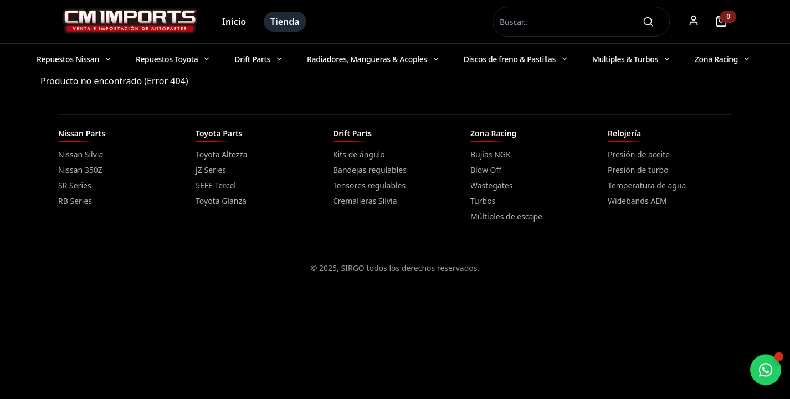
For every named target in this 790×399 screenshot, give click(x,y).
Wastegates (491, 185)
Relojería (624, 133)
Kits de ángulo (359, 154)
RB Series (75, 201)
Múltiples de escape (506, 216)
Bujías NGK (490, 154)
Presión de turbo (638, 170)
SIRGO (353, 268)
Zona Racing (493, 133)
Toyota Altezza (222, 154)
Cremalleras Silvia (365, 201)
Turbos (482, 201)
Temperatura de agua (647, 185)
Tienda (285, 22)
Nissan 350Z (80, 170)
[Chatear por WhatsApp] (765, 370)
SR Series (74, 185)
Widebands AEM (637, 201)
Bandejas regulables (370, 170)
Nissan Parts (81, 133)
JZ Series (211, 170)
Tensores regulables (369, 185)
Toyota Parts (219, 133)
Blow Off (485, 170)
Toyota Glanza (221, 201)
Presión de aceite (639, 154)
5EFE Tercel (216, 185)
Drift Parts (352, 133)
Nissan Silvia (80, 154)
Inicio (234, 22)
